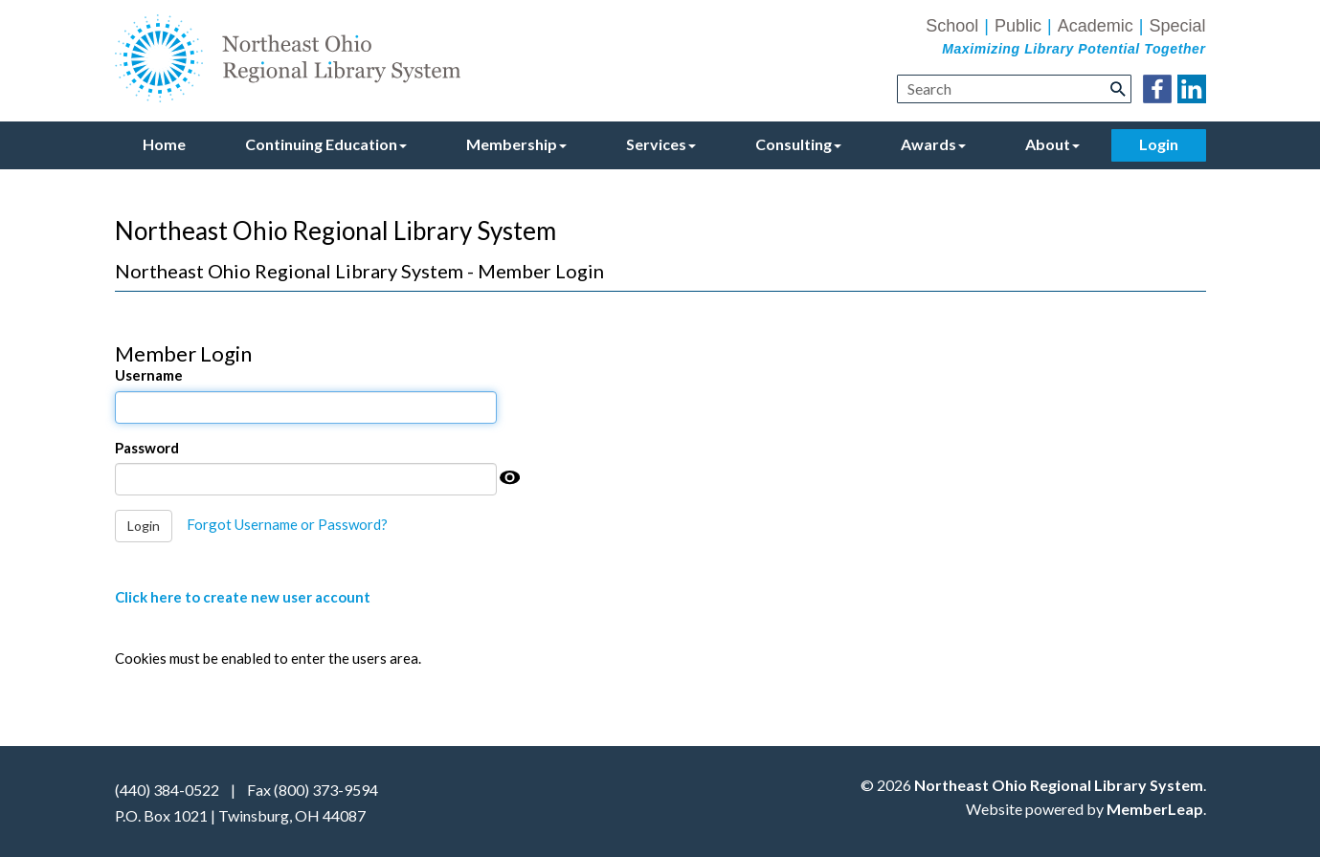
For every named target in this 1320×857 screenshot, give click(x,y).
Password (147, 447)
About (1052, 144)
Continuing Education (326, 144)
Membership (516, 144)
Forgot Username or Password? (287, 524)
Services (661, 144)
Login (1158, 144)
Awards (933, 144)
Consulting (798, 144)
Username (149, 375)
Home (164, 144)
